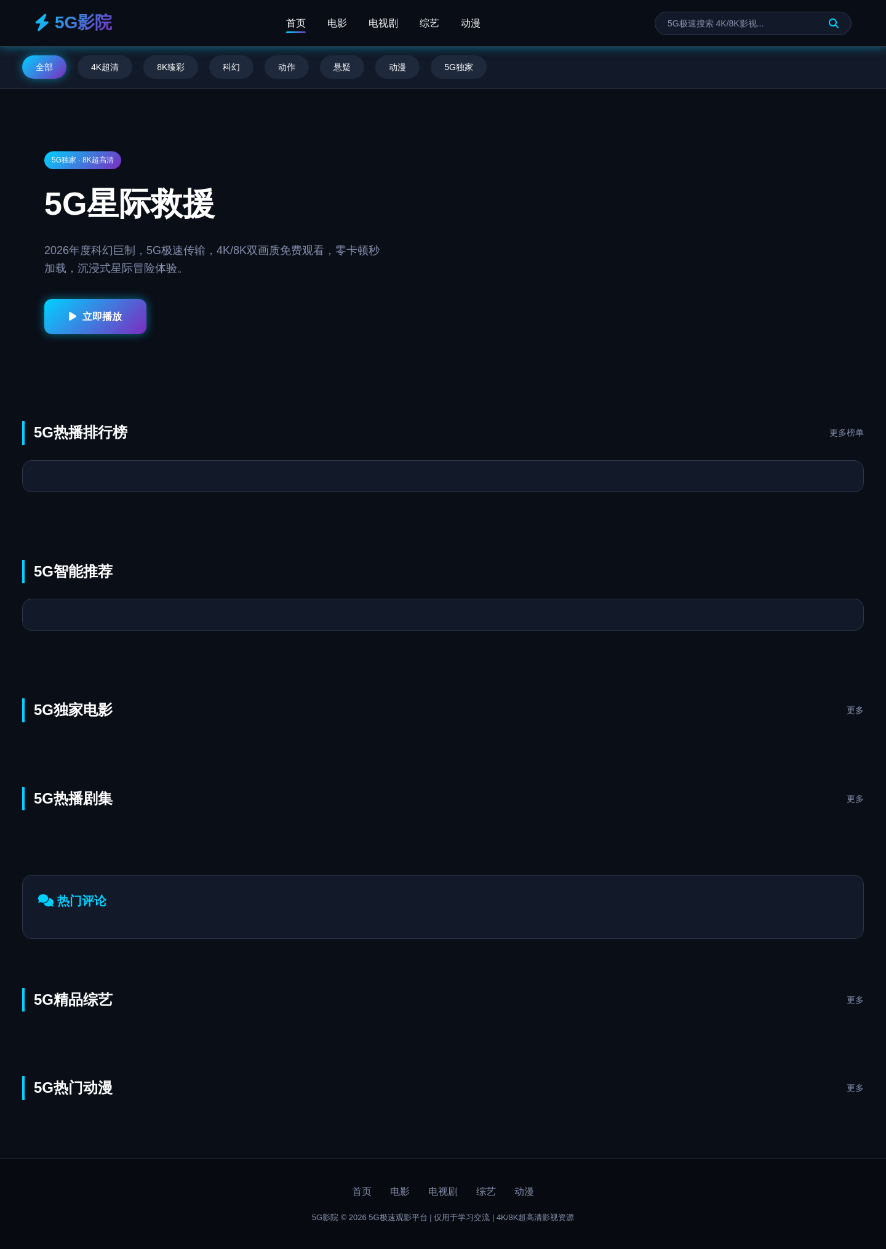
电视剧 (383, 23)
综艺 (429, 23)
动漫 (471, 23)
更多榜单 (846, 432)
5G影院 (73, 22)
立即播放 (95, 316)
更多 (855, 710)
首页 (296, 23)
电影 (337, 23)
